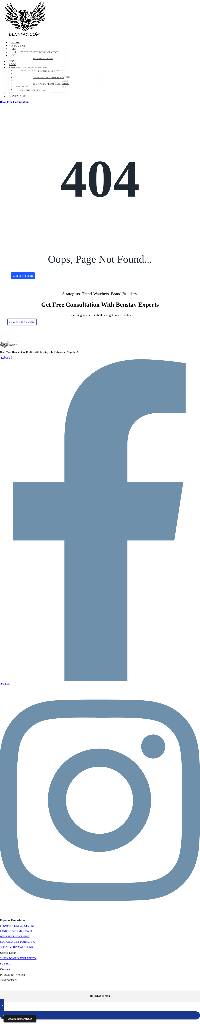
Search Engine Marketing (17, 948)
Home (15, 42)
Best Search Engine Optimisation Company (32, 66)
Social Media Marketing (16, 953)
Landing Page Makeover (16, 937)
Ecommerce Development (17, 932)
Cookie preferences (20, 1018)
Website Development (15, 943)
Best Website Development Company (37, 54)
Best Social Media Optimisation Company (40, 79)
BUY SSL (5, 970)
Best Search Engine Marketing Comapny (39, 73)
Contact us (18, 96)
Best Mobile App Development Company (39, 85)
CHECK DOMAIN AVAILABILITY (18, 964)
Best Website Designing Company (34, 60)
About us (18, 45)
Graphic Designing (33, 90)
